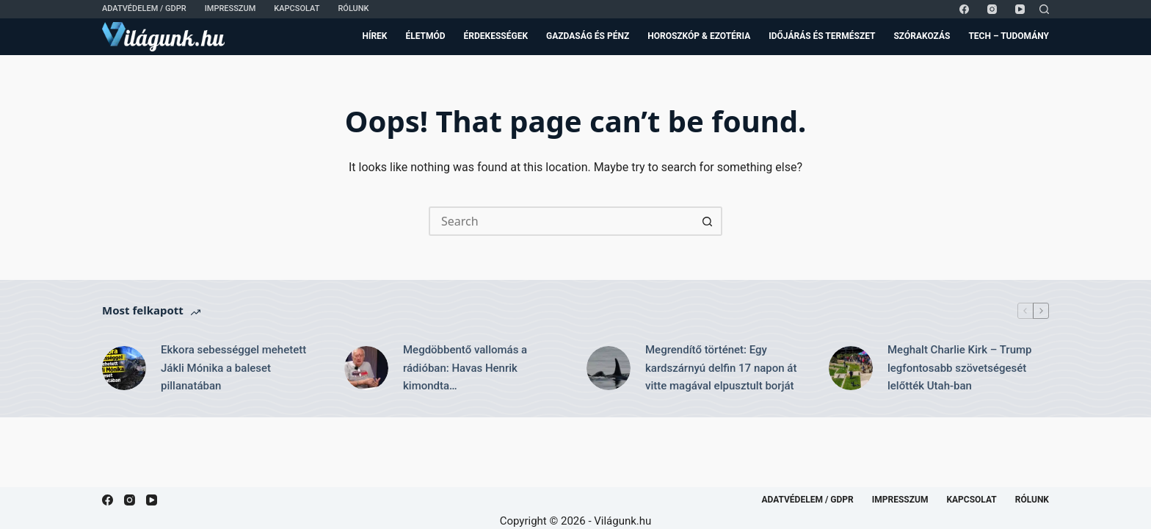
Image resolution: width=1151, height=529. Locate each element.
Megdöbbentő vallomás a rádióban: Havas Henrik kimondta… (465, 368)
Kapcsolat (296, 8)
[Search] (1044, 9)
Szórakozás (921, 36)
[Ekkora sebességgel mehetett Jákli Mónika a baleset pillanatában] (124, 368)
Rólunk (353, 8)
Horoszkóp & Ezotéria (698, 36)
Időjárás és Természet (822, 36)
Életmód (425, 36)
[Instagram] (992, 9)
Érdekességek (496, 36)
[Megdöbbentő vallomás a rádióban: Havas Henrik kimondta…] (366, 368)
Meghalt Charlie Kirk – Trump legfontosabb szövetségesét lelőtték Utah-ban (959, 368)
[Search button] (707, 221)
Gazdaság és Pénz (587, 36)
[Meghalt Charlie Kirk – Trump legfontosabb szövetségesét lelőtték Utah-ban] (851, 368)
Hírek (374, 36)
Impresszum (230, 8)
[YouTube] (1020, 9)
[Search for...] (561, 221)
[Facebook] (964, 9)
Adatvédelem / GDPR (144, 8)
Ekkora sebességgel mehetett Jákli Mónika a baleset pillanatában (233, 368)
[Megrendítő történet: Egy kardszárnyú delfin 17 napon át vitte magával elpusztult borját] (609, 368)
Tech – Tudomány (1008, 36)
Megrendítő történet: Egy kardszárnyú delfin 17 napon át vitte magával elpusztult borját (720, 368)
